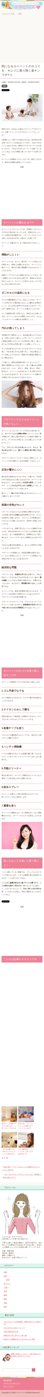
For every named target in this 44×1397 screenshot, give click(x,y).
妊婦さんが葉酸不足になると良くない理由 (19, 1339)
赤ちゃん (7, 1284)
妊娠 (5, 1272)
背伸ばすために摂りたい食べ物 (15, 1335)
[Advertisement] (22, 39)
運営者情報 (7, 1380)
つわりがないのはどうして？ (14, 1328)
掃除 (4, 86)
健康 (5, 1295)
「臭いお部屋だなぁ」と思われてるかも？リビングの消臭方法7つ (9, 1151)
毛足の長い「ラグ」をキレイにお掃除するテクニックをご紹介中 (25, 1126)
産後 (8, 1280)
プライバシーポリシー (11, 1383)
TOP (8, 14)
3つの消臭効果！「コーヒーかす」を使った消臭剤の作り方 (26, 1151)
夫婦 (5, 1291)
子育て (6, 1287)
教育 (5, 1307)
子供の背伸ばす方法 (10, 1332)
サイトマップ (8, 1386)
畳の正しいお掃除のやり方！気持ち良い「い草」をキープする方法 (9, 1126)
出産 (5, 1276)
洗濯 (5, 1303)
